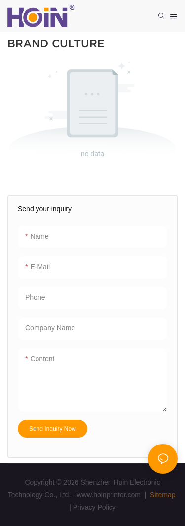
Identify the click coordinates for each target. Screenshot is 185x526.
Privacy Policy (94, 507)
